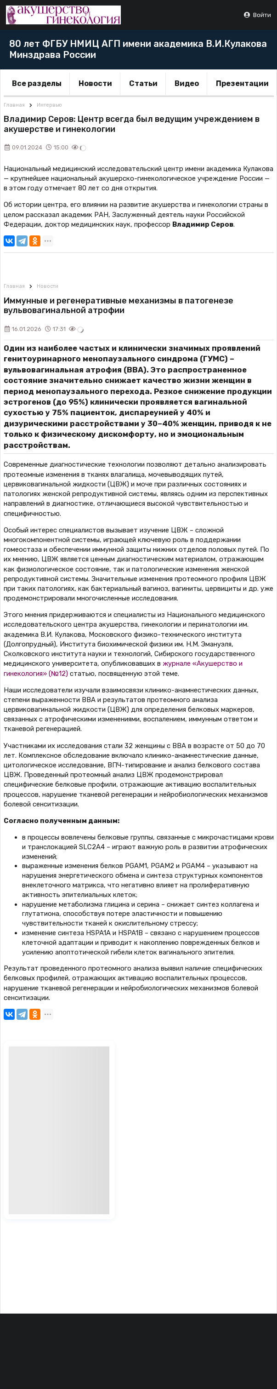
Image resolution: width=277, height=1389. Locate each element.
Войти (257, 14)
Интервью (49, 105)
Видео (187, 83)
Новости (95, 83)
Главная (14, 105)
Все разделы (37, 83)
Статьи (143, 83)
